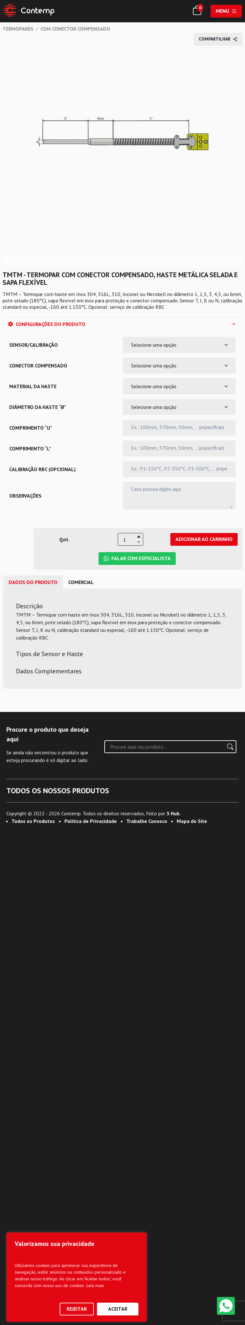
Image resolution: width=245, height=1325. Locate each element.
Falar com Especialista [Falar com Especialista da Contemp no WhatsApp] (137, 558)
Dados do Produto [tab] (33, 582)
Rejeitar (77, 1309)
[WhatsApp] (226, 1306)
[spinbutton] (130, 539)
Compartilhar (218, 39)
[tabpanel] (122, 638)
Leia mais (95, 1285)
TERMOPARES (18, 29)
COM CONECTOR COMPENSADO (75, 29)
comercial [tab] (81, 582)
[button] (139, 536)
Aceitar (117, 1309)
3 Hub (173, 1303)
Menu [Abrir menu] (226, 11)
